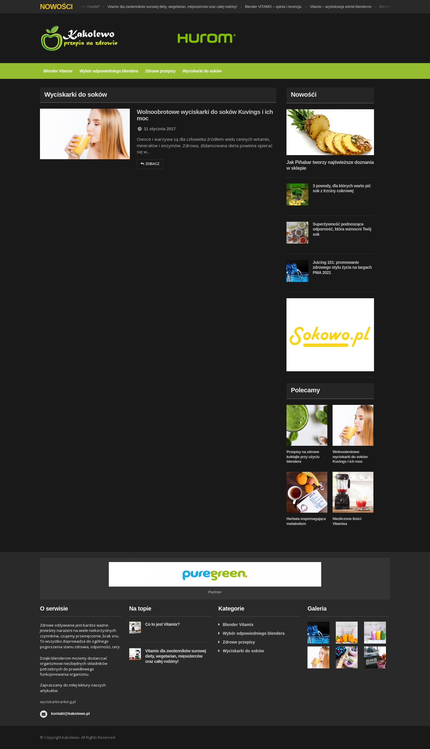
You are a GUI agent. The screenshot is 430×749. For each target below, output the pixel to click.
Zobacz (150, 164)
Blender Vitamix (58, 71)
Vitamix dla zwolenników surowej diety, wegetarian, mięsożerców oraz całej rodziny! (174, 7)
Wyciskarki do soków (202, 71)
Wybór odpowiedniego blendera (109, 71)
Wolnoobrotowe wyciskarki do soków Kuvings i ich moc (350, 457)
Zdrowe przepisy (160, 71)
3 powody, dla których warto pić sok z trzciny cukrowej (342, 188)
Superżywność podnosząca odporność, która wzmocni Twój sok (342, 229)
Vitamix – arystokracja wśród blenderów (342, 7)
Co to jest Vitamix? (86, 7)
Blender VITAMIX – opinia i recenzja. (275, 7)
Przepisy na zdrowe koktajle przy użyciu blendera (302, 457)
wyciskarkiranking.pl (58, 701)
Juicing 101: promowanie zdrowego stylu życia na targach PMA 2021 (342, 267)
